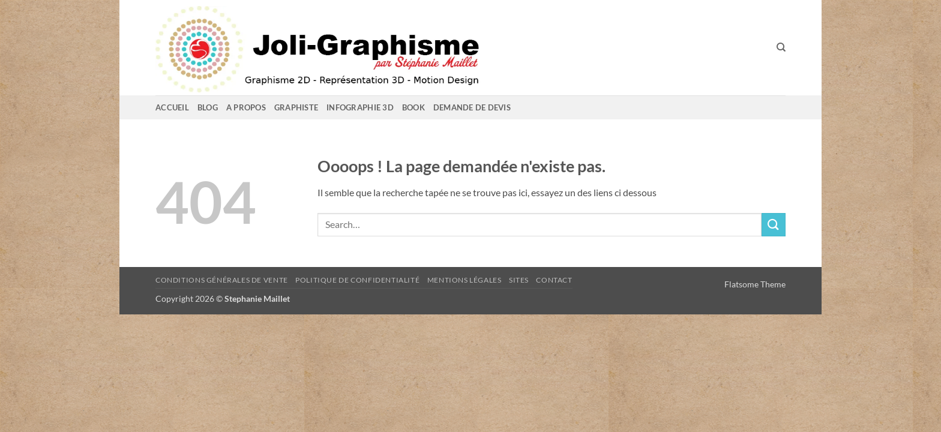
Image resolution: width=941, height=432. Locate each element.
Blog (207, 107)
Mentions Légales (464, 279)
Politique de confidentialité (357, 279)
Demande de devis (472, 107)
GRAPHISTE (296, 107)
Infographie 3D (360, 107)
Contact (554, 279)
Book (413, 107)
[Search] (781, 47)
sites (519, 279)
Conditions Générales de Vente (221, 279)
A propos (246, 107)
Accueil (172, 107)
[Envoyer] (774, 224)
